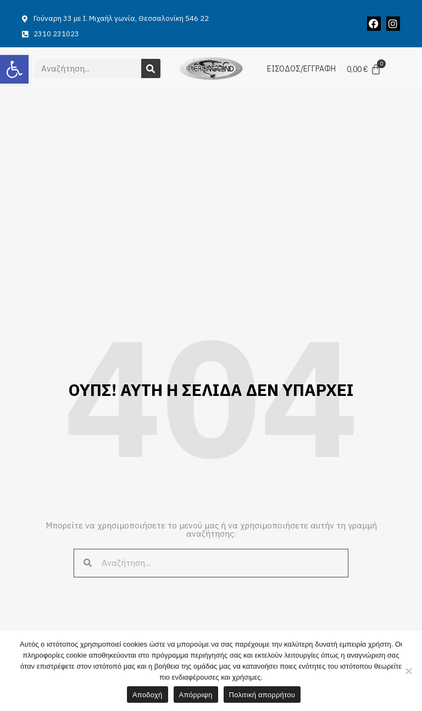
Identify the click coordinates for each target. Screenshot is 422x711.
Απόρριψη (196, 695)
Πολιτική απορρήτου (262, 695)
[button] (14, 69)
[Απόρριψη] (408, 670)
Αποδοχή (147, 695)
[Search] (150, 68)
